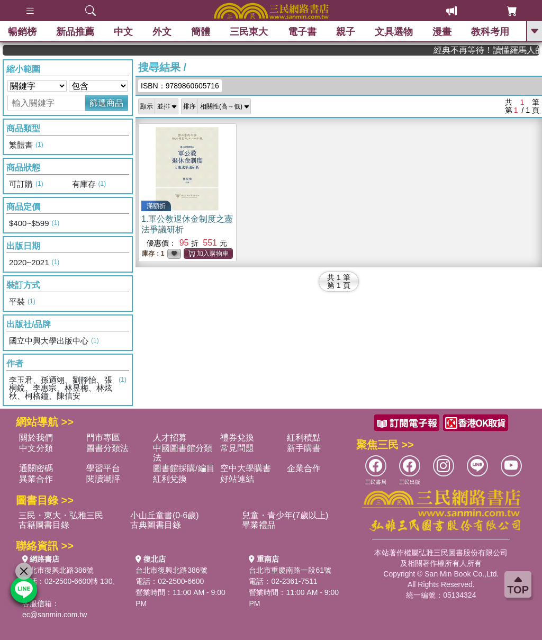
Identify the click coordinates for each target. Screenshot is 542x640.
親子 (345, 31)
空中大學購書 (245, 468)
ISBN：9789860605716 (180, 86)
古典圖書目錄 (155, 524)
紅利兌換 (170, 478)
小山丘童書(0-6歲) (164, 515)
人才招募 (170, 437)
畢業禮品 (259, 524)
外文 (161, 31)
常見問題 (237, 448)
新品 (75, 31)
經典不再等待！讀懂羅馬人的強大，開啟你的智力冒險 (494, 50)
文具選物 (394, 31)
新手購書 (304, 448)
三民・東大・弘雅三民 (61, 515)
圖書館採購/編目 (183, 468)
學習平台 (103, 468)
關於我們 (36, 437)
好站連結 (237, 478)
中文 (123, 31)
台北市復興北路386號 (58, 570)
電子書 (302, 31)
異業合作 (36, 478)
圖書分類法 (107, 448)
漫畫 (441, 31)
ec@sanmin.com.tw (54, 614)
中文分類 (36, 448)
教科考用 (490, 31)
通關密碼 (36, 468)
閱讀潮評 (103, 478)
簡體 (200, 31)
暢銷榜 (22, 31)
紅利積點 (304, 437)
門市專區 (103, 437)
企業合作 (304, 468)
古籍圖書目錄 (44, 524)
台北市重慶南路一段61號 (290, 570)
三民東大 (249, 31)
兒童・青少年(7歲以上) (285, 515)
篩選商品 (106, 102)
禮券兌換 (237, 437)
